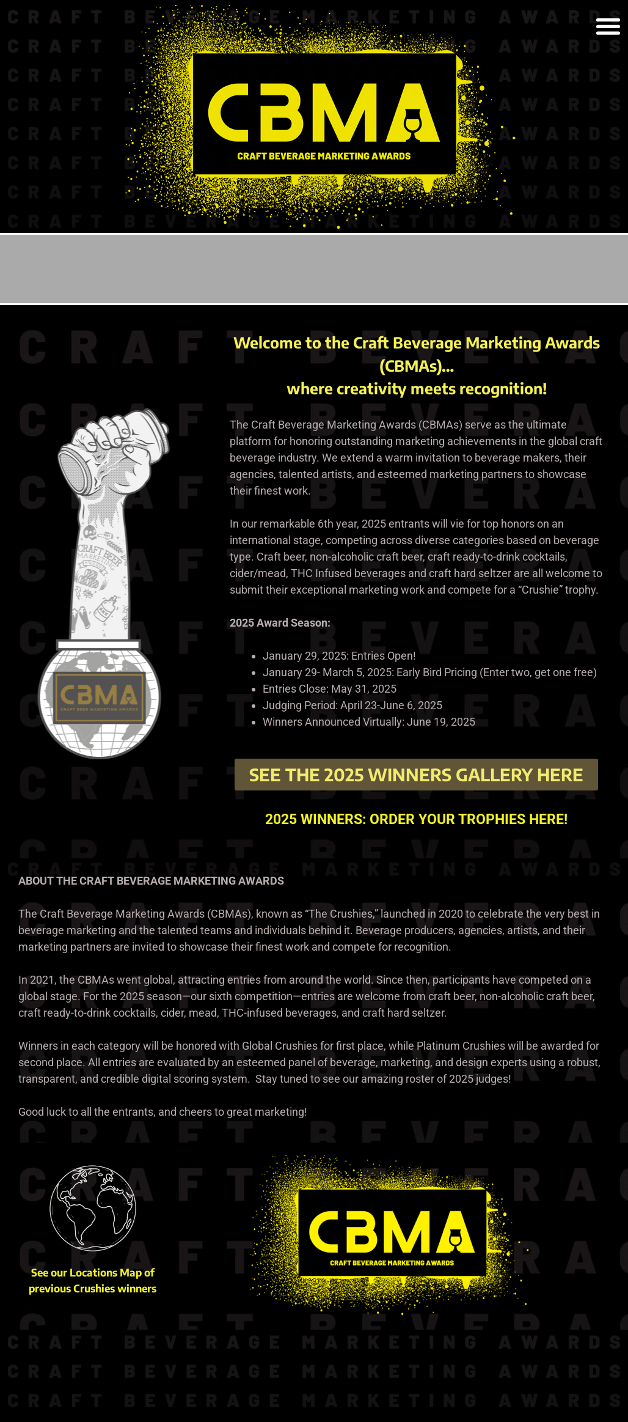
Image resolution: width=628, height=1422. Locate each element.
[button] (608, 26)
